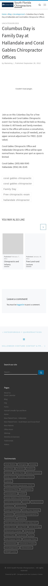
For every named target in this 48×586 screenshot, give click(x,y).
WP (15, 574)
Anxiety (33, 464)
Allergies (23, 464)
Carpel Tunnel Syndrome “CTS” (19, 485)
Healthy (22, 518)
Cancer (8, 481)
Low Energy (35, 527)
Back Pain (19, 473)
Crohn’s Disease (12, 502)
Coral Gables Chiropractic (16, 498)
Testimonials (8, 441)
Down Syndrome (12, 510)
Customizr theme (36, 574)
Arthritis (20, 469)
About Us (7, 393)
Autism (8, 473)
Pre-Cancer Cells (12, 539)
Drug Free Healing (31, 510)
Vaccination (26, 548)
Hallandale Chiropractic (26, 514)
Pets (31, 535)
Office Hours (8, 429)
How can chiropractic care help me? (21, 523)
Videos (6, 444)
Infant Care (10, 527)
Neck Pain (9, 535)
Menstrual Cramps (13, 531)
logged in (20, 304)
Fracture (9, 514)
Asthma (30, 469)
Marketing (8, 63)
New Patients (9, 425)
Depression (37, 502)
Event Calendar (9, 395)
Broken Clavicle (26, 477)
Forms (6, 407)
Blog (10, 14)
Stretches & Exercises (11, 437)
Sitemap (7, 433)
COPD (22, 493)
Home (4, 14)
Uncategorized (19, 14)
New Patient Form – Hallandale (15, 418)
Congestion (27, 489)
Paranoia (22, 535)
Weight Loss (10, 552)
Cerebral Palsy (11, 489)
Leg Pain (22, 527)
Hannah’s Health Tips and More (15, 410)
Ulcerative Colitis (27, 543)
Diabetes (9, 506)
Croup (26, 502)
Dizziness (21, 506)
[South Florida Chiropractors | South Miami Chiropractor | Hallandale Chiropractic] (7, 4)
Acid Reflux (10, 464)
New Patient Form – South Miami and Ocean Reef (22, 422)
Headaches (10, 518)
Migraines (29, 531)
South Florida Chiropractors (22, 568)
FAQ (5, 403)
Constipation (10, 493)
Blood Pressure (34, 473)
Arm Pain (9, 469)
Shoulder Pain (30, 539)
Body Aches (10, 477)
